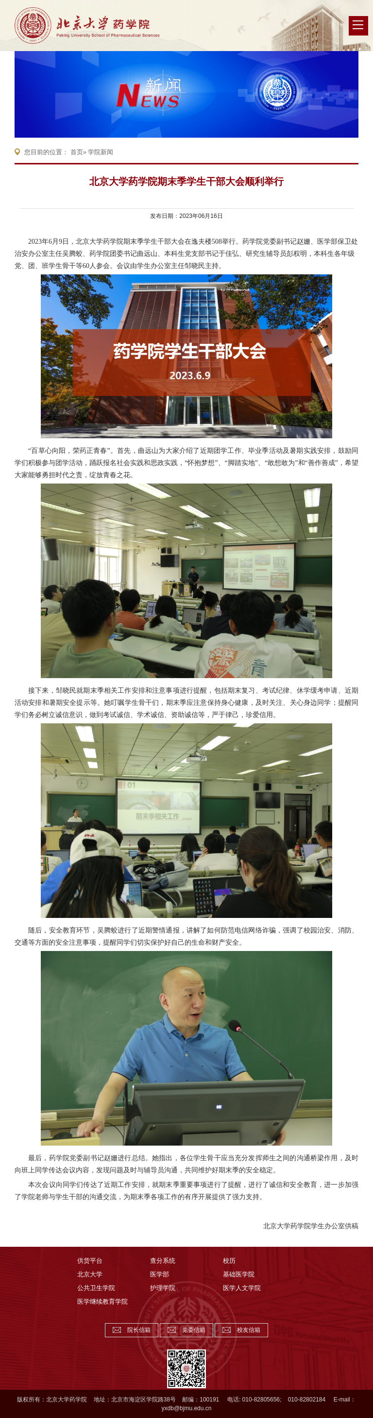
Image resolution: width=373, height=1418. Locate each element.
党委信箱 (193, 1330)
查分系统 (162, 1260)
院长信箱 (139, 1330)
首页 (76, 152)
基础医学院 (238, 1274)
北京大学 (89, 1274)
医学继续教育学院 (102, 1301)
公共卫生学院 (96, 1288)
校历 (229, 1260)
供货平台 (89, 1260)
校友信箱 (248, 1330)
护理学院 (162, 1288)
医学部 (159, 1274)
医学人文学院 (242, 1288)
